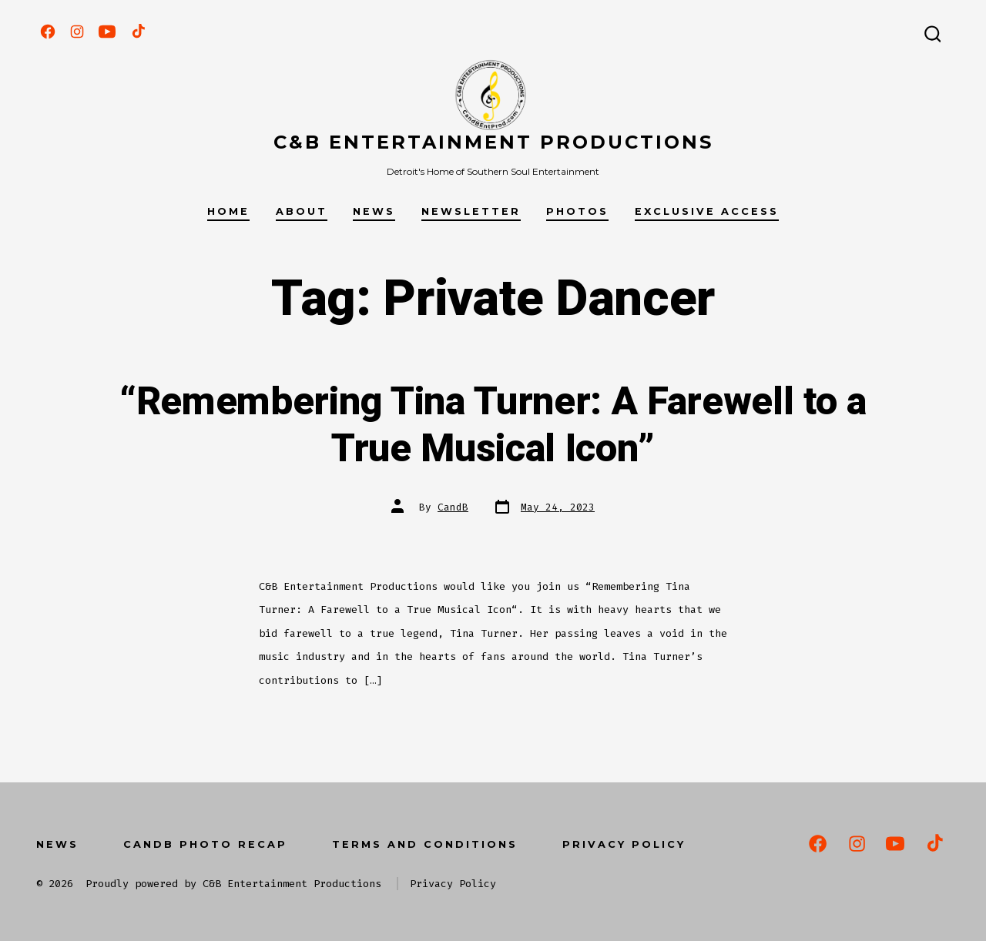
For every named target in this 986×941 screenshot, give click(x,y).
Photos (577, 211)
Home (228, 211)
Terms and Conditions (425, 844)
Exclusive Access (707, 211)
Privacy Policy (624, 844)
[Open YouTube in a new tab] (107, 31)
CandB (453, 507)
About (301, 211)
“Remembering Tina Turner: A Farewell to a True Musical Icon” (493, 425)
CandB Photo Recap (205, 844)
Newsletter (471, 211)
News (374, 211)
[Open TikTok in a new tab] (137, 31)
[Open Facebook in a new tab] (47, 31)
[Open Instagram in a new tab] (77, 31)
